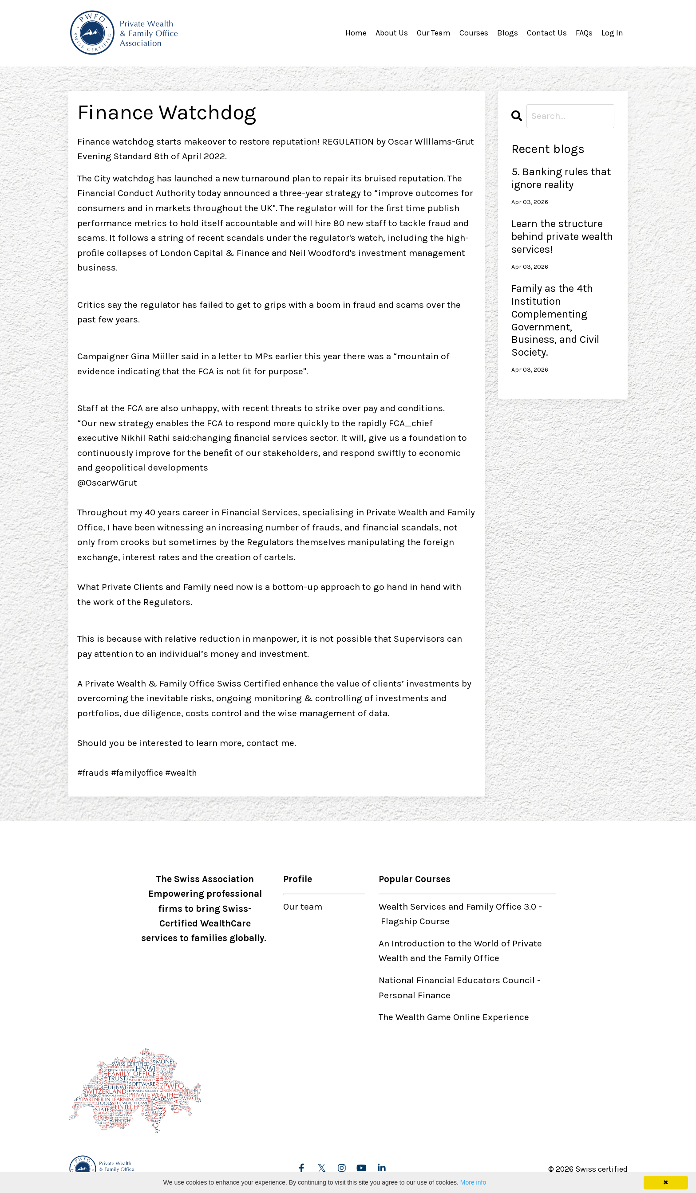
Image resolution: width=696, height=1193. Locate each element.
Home (356, 33)
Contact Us (547, 33)
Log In (612, 33)
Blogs (507, 33)
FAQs (584, 33)
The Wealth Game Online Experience (454, 1017)
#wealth (189, 772)
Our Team (434, 33)
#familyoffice (141, 772)
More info (473, 1182)
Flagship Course (415, 921)
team (312, 906)
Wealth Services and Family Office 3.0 (457, 906)
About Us (392, 33)
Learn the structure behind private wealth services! (562, 236)
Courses (473, 33)
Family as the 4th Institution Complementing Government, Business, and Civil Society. (555, 320)
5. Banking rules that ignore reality (561, 177)
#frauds (94, 772)
